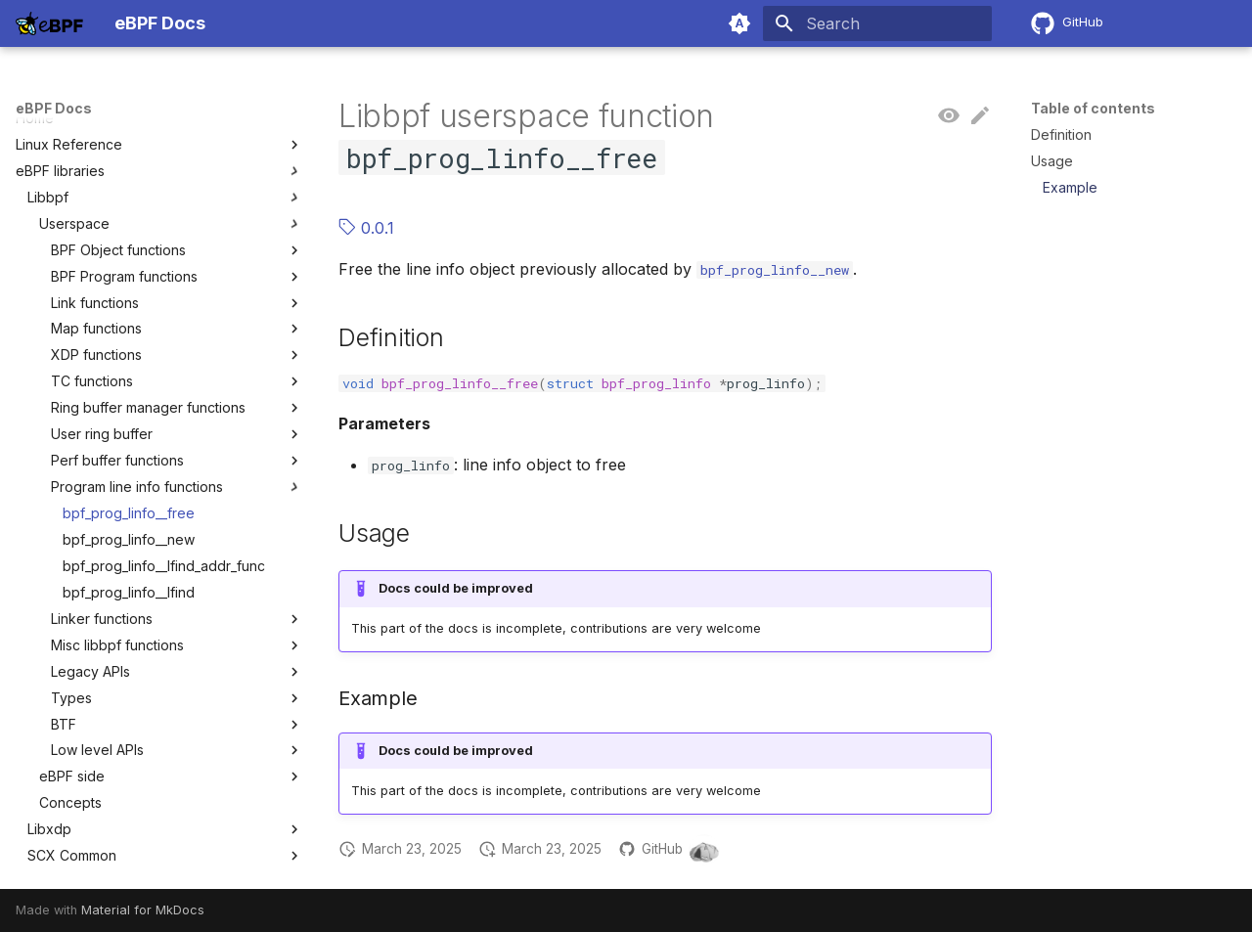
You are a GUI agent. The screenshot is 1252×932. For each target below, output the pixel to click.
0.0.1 (366, 228)
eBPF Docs (54, 108)
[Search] (877, 23)
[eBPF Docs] (49, 23)
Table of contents (1093, 108)
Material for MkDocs (142, 910)
